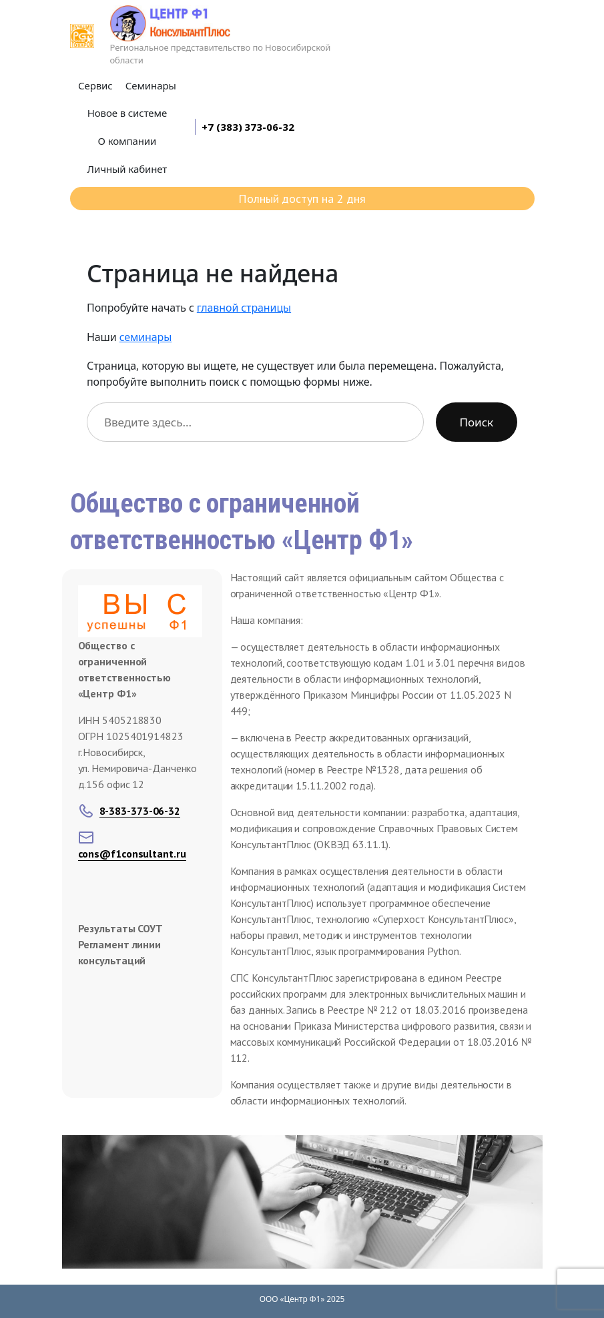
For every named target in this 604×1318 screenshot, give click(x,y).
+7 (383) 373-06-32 (248, 126)
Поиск (476, 422)
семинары (145, 337)
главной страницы (244, 307)
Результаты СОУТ (121, 928)
